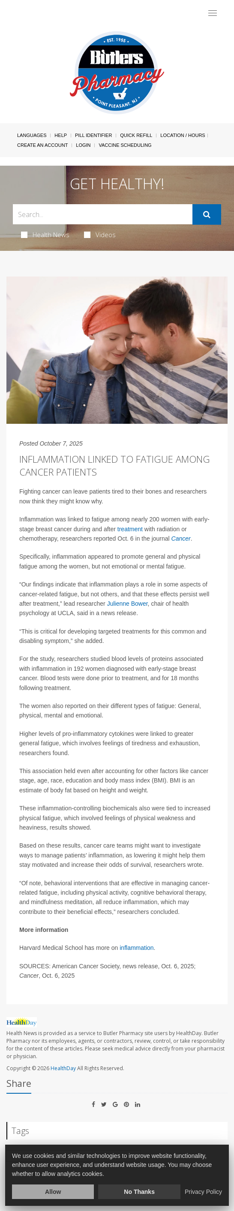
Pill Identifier (93, 135)
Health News (45, 234)
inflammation (136, 947)
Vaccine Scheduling (125, 145)
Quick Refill (136, 135)
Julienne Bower (127, 603)
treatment (130, 529)
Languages (31, 135)
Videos (100, 234)
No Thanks (139, 1191)
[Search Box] (102, 214)
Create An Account (42, 145)
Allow (53, 1191)
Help (60, 135)
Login (83, 145)
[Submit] (206, 214)
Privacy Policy (203, 1191)
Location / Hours (182, 135)
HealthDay (63, 1068)
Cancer (181, 538)
